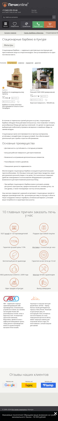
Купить (15, 98)
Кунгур (34, 10)
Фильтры (8, 45)
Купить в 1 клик (9, 101)
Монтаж (36, 275)
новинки (21, 63)
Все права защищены (19, 409)
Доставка (35, 247)
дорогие (38, 63)
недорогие (29, 63)
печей (7, 234)
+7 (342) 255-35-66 (10, 10)
